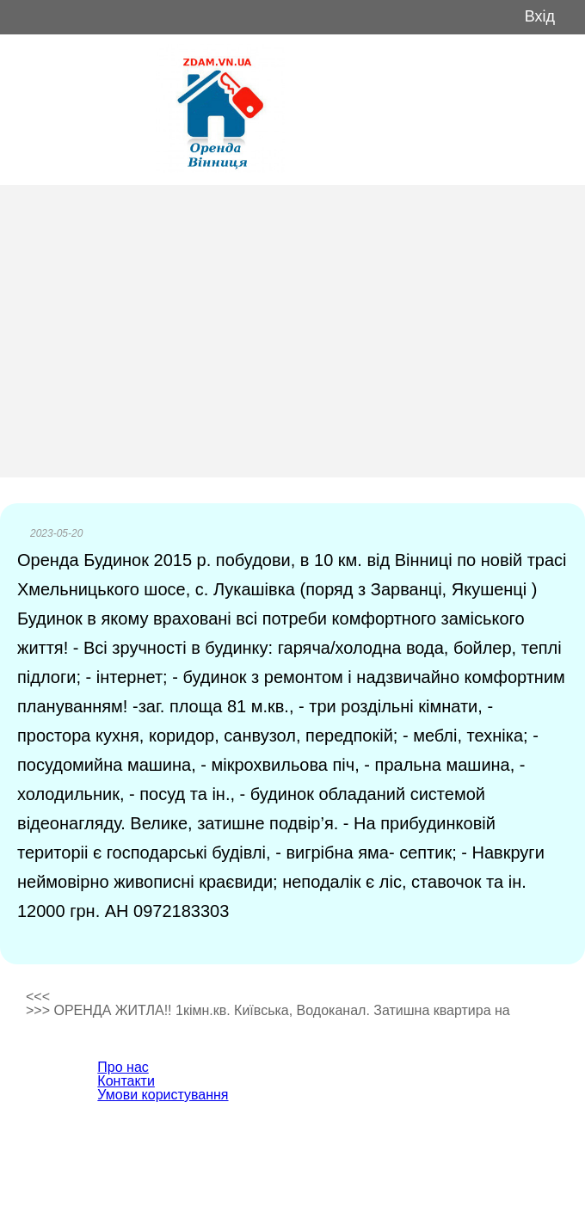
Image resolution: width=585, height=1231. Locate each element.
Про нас (122, 1067)
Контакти (126, 1081)
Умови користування (162, 1094)
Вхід (540, 17)
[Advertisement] (292, 331)
